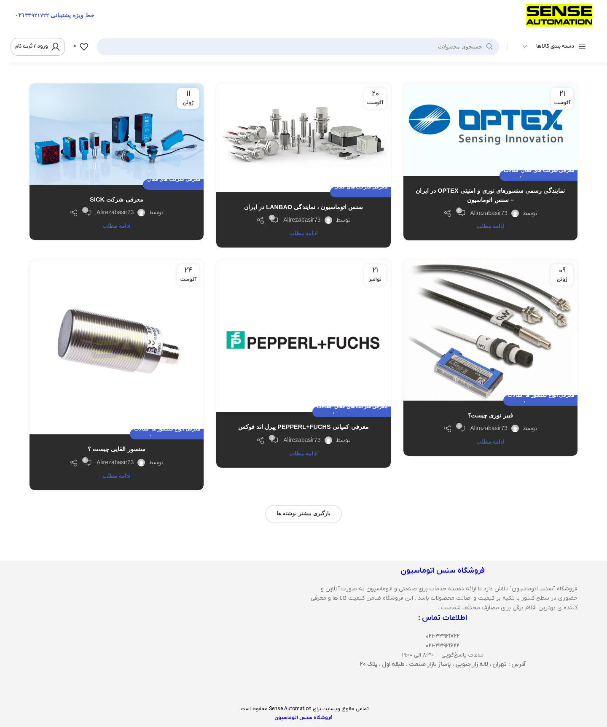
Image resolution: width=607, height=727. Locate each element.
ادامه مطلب (303, 233)
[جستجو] (298, 46)
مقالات (511, 170)
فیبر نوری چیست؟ (490, 415)
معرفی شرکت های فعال (547, 170)
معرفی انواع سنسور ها (549, 395)
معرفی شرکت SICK (116, 199)
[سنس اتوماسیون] (164, 628)
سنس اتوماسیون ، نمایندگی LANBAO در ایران (303, 207)
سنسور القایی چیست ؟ (116, 449)
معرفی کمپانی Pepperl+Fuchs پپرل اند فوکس (303, 426)
